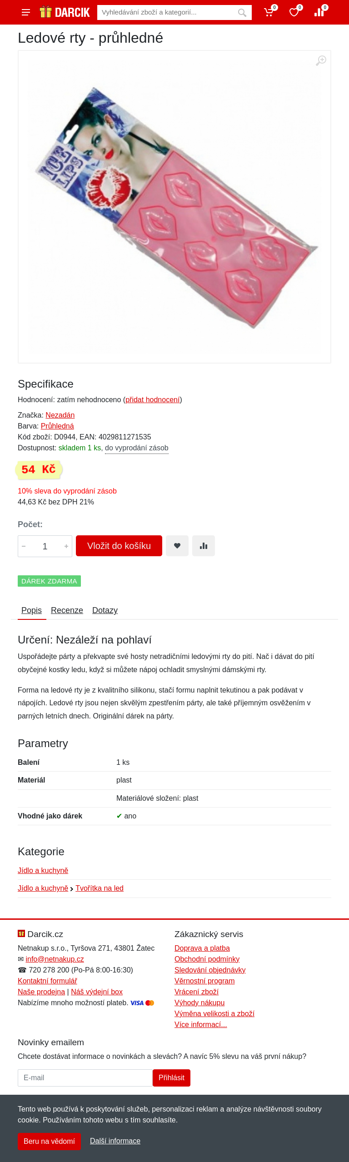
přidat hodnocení (152, 400)
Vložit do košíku (119, 546)
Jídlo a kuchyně (43, 870)
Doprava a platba (202, 948)
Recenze (67, 610)
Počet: (30, 524)
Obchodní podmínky (206, 959)
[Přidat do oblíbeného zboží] (177, 545)
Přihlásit (171, 1078)
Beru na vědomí (49, 1141)
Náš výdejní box (97, 992)
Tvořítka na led (99, 888)
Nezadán (60, 415)
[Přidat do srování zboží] (203, 545)
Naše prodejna (41, 992)
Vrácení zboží (196, 992)
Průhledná (57, 426)
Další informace (115, 1141)
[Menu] (26, 12)
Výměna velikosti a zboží (214, 1013)
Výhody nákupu (199, 1003)
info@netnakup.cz (54, 959)
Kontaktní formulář (47, 981)
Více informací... (200, 1024)
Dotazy (105, 610)
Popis (31, 610)
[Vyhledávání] (165, 12)
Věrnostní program (204, 981)
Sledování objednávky (210, 970)
